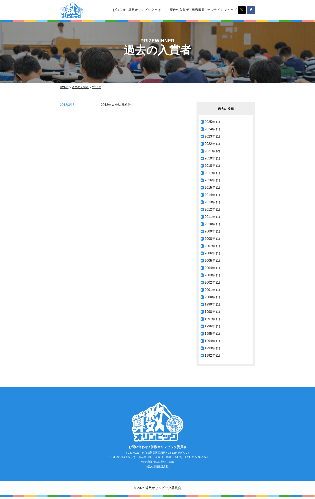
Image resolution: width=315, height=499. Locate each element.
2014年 (210, 195)
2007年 (210, 246)
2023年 (210, 136)
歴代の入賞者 (178, 10)
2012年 (210, 209)
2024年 (210, 129)
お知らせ (118, 10)
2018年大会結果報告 (116, 104)
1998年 (210, 311)
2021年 (210, 151)
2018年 (96, 87)
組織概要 (197, 10)
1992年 (210, 355)
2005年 (210, 260)
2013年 (210, 202)
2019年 (210, 158)
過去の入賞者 (80, 87)
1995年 (210, 333)
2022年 (210, 143)
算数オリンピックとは (143, 10)
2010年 (210, 224)
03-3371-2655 (121, 459)
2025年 (210, 122)
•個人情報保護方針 (158, 468)
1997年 (210, 319)
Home (64, 87)
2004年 (210, 268)
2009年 (210, 231)
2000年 (210, 297)
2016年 (210, 180)
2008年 (210, 238)
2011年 (210, 216)
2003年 (210, 275)
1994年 (210, 341)
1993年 (210, 348)
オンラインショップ (221, 10)
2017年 (210, 173)
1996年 (210, 326)
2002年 (210, 282)
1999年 (210, 304)
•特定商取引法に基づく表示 (157, 463)
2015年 (210, 187)
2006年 (210, 253)
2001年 (210, 289)
